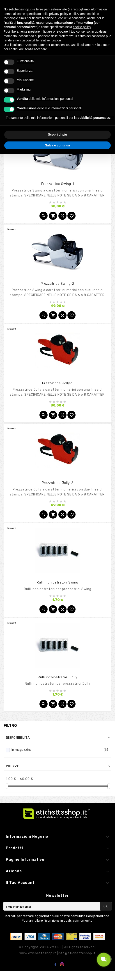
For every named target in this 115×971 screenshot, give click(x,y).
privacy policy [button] (58, 14)
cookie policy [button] (82, 27)
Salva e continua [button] (57, 145)
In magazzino (60, 750)
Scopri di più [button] (57, 134)
